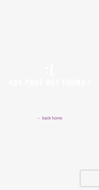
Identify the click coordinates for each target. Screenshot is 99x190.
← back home (49, 118)
